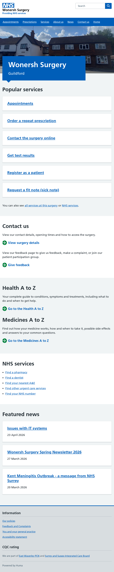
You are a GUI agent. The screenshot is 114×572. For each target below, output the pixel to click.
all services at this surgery (41, 205)
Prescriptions (30, 21)
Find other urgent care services (25, 388)
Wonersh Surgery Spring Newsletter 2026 (44, 452)
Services (45, 21)
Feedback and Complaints (16, 526)
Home (96, 21)
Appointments (11, 21)
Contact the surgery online (31, 138)
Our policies (8, 520)
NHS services (70, 205)
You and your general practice (18, 531)
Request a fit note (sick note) (33, 190)
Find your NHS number (20, 393)
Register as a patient (25, 172)
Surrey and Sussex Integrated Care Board (67, 555)
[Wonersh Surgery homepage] (15, 9)
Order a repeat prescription (31, 120)
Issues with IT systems (27, 428)
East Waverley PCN (29, 555)
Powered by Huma (12, 565)
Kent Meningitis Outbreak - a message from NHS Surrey (51, 478)
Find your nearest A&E (20, 383)
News (70, 21)
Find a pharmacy (16, 372)
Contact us (83, 21)
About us (58, 21)
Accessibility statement (14, 536)
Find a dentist (14, 377)
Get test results (21, 155)
